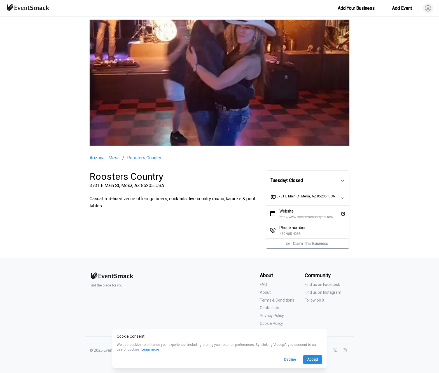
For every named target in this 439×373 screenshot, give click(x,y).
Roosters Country (144, 158)
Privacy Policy (272, 315)
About (265, 292)
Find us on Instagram (323, 292)
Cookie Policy (271, 323)
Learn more (150, 349)
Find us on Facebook (322, 284)
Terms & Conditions (277, 300)
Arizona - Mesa (105, 158)
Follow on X (314, 300)
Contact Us (269, 308)
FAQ (263, 284)
